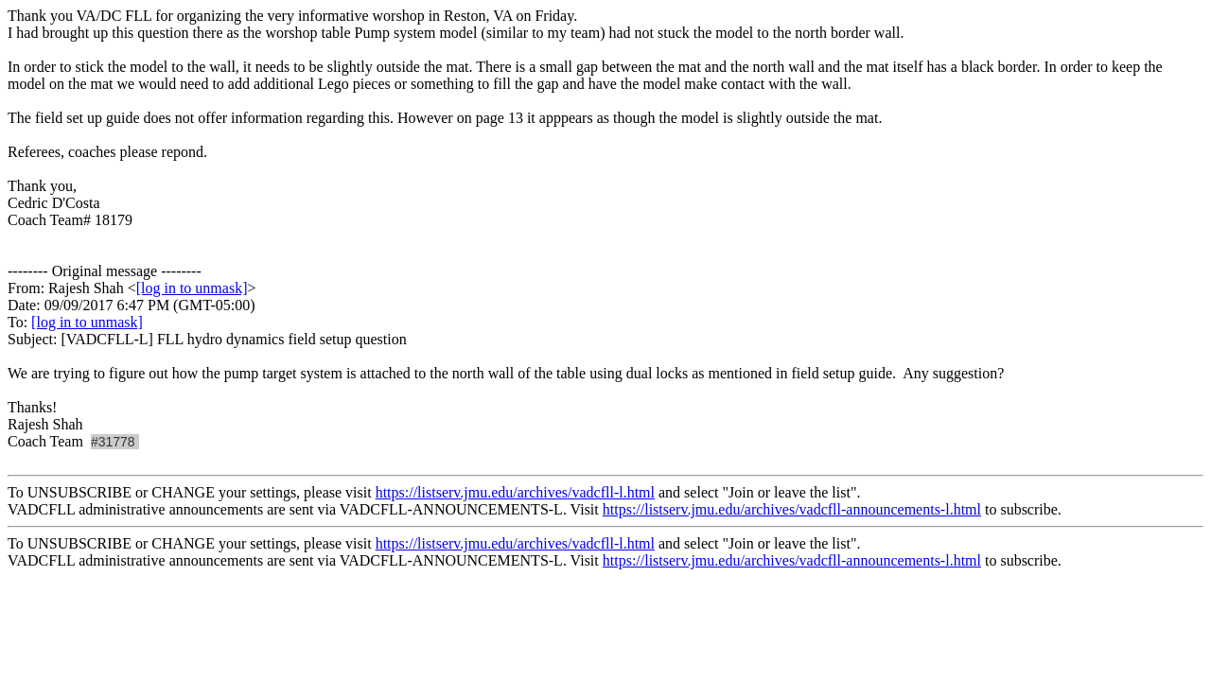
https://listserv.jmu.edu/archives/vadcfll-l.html (515, 492)
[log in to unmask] (192, 288)
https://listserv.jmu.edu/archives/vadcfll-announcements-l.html (792, 509)
